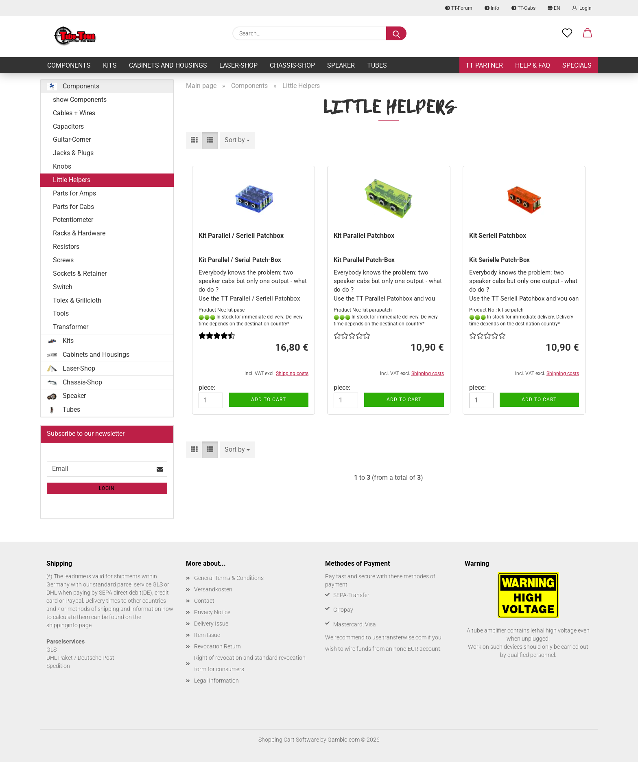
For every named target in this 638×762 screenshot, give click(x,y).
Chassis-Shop (292, 65)
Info (492, 8)
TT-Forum (458, 8)
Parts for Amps (74, 193)
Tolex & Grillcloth (77, 300)
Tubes (377, 65)
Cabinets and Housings (168, 65)
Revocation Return (217, 646)
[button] (587, 33)
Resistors (66, 246)
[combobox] (237, 140)
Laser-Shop (238, 65)
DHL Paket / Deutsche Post (80, 657)
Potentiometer (73, 220)
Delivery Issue (211, 623)
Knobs (62, 166)
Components (69, 65)
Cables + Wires (74, 113)
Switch (62, 287)
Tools (61, 313)
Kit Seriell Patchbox (497, 235)
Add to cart (268, 399)
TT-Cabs (523, 8)
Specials (577, 65)
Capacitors (68, 126)
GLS (51, 649)
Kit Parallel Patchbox (364, 235)
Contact (204, 600)
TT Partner (484, 65)
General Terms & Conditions (229, 578)
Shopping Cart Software (288, 739)
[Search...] (396, 33)
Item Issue (207, 635)
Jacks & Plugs (73, 153)
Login (582, 8)
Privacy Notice (212, 612)
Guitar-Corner (72, 139)
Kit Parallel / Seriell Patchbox (241, 235)
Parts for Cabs (73, 207)
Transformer (70, 327)
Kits (110, 65)
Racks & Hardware (79, 233)
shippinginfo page (69, 625)
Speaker (341, 65)
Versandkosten (213, 589)
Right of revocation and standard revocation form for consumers (250, 663)
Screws (63, 260)
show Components (80, 99)
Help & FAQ (532, 65)
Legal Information (216, 680)
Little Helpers (71, 180)
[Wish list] (567, 33)
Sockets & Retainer (80, 273)
